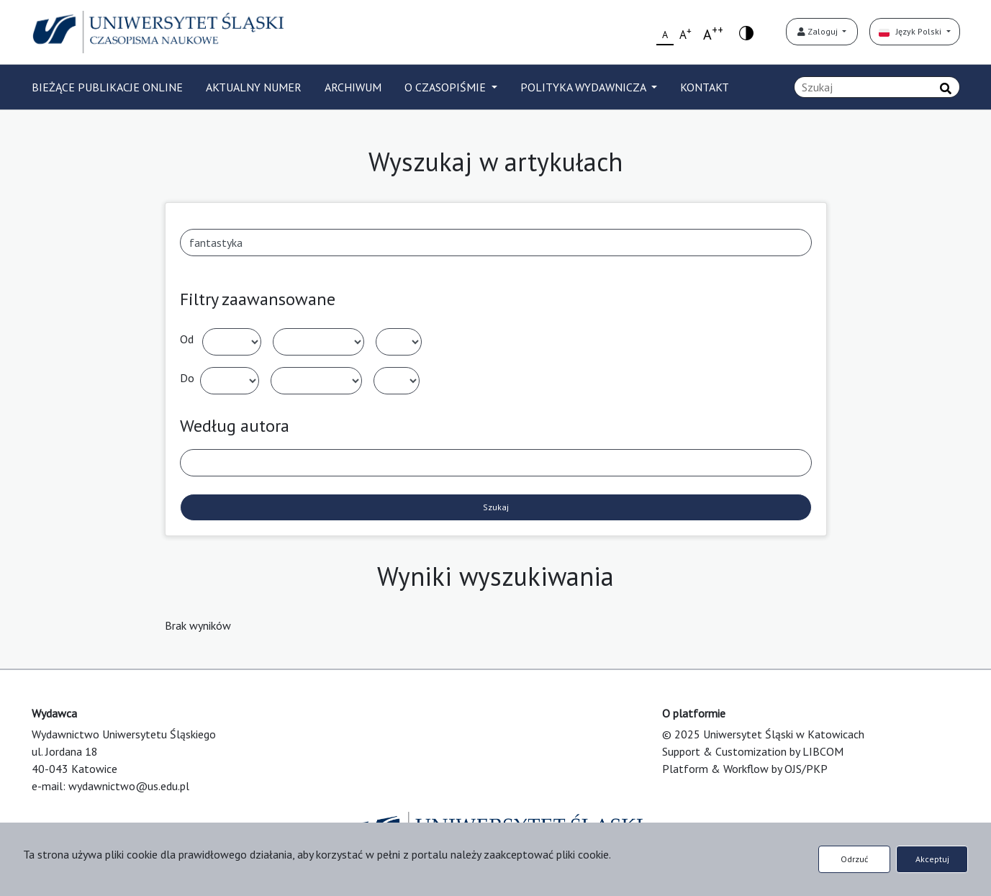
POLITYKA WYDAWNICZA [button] (584, 87)
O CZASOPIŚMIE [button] (446, 87)
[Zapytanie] (877, 87)
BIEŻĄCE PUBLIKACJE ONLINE (107, 87)
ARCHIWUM (353, 87)
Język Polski (911, 31)
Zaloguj (818, 31)
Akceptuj (932, 859)
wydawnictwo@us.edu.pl (128, 786)
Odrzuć (854, 859)
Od (187, 339)
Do (187, 378)
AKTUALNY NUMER (254, 87)
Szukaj (496, 507)
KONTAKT (704, 87)
